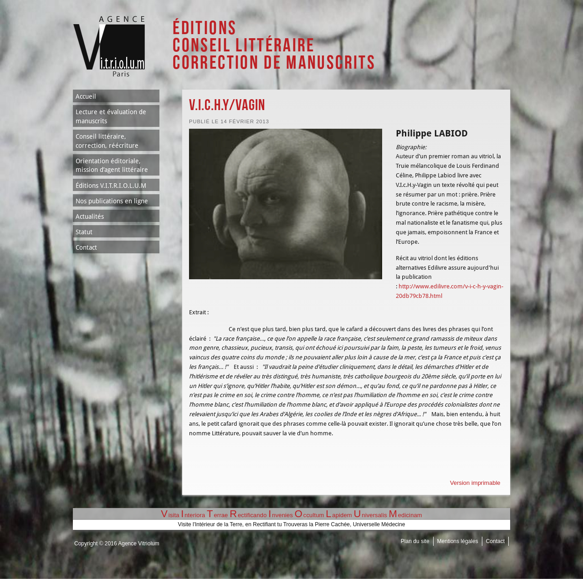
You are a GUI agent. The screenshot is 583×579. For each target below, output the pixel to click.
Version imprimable (475, 482)
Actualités (90, 216)
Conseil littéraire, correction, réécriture (107, 141)
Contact (86, 247)
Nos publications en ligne (112, 201)
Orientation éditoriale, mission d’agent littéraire (112, 165)
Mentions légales (457, 541)
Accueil (86, 96)
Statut (84, 232)
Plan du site (415, 541)
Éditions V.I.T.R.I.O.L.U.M (111, 185)
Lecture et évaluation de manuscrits (111, 116)
